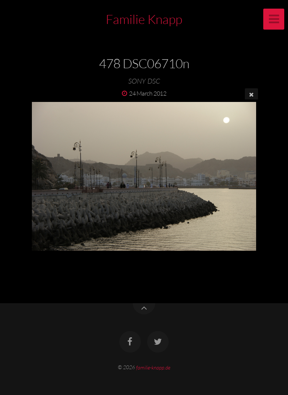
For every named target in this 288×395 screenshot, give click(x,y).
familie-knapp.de (153, 367)
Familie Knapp (144, 19)
